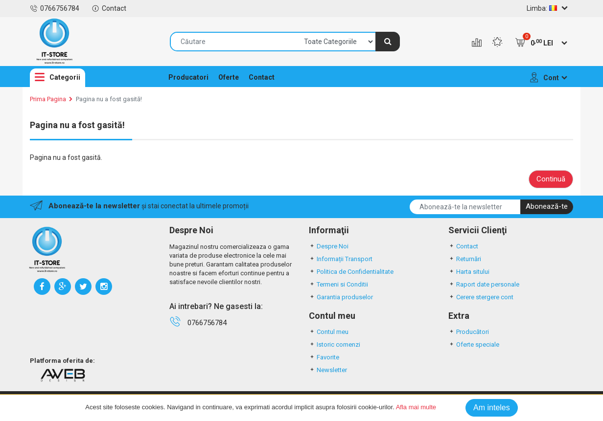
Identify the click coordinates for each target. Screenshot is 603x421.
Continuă (550, 179)
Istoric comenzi (334, 344)
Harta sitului (468, 271)
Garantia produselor (341, 297)
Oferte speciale (473, 344)
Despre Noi (328, 246)
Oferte (228, 77)
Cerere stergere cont (480, 297)
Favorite (324, 357)
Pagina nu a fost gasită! (109, 99)
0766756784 (54, 8)
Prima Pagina (48, 99)
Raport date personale (483, 284)
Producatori (188, 77)
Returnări (464, 259)
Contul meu (328, 331)
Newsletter (328, 370)
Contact (109, 8)
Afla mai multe (416, 407)
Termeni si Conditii (338, 284)
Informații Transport (340, 259)
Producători (468, 331)
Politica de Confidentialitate (351, 271)
